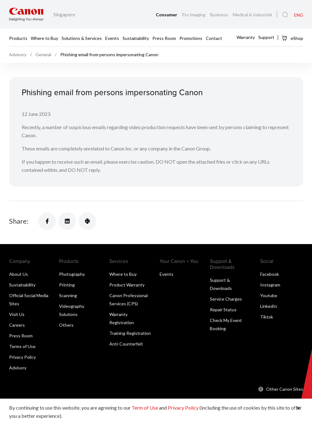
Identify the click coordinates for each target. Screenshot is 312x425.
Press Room (164, 38)
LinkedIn (268, 306)
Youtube (268, 295)
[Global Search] (285, 15)
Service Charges (226, 299)
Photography (72, 274)
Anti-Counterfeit (126, 343)
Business (219, 14)
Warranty (246, 37)
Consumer (167, 14)
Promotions (190, 38)
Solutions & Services (82, 38)
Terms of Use (22, 346)
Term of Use (145, 408)
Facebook (269, 274)
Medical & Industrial (252, 14)
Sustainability (136, 38)
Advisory (17, 367)
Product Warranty (127, 284)
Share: (18, 221)
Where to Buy (44, 38)
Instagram (270, 284)
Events (112, 38)
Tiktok (266, 316)
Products (18, 38)
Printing (67, 284)
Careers (17, 325)
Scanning (68, 295)
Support (266, 37)
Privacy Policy (22, 357)
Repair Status (223, 309)
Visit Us (17, 314)
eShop (292, 38)
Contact (214, 38)
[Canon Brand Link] (26, 14)
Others (66, 325)
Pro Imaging (194, 14)
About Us (18, 274)
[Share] (47, 221)
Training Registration (130, 333)
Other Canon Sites (284, 389)
